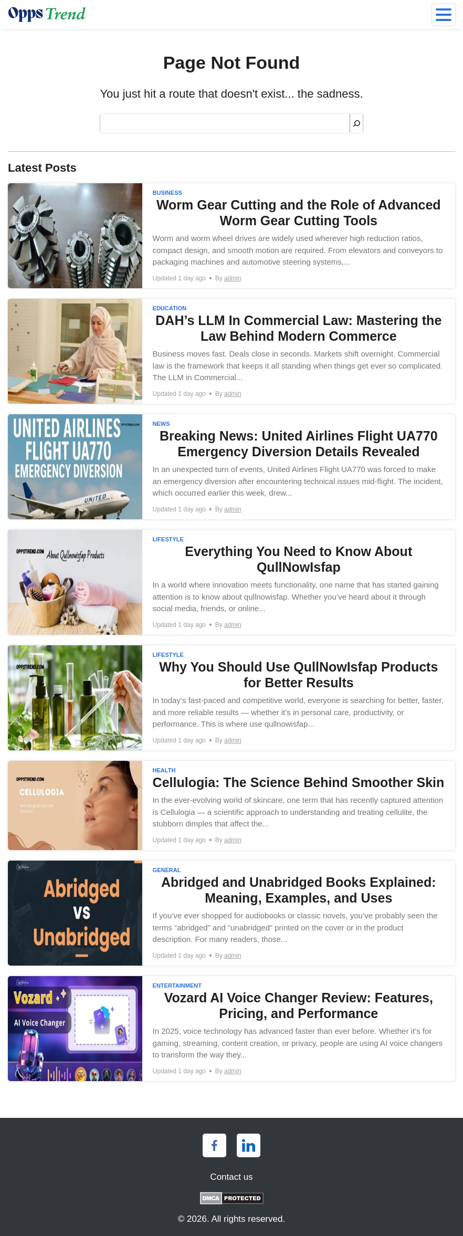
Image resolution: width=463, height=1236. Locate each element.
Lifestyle (168, 539)
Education (170, 308)
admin (232, 278)
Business (167, 193)
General (167, 870)
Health (164, 770)
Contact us (231, 1177)
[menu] (443, 14)
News (161, 424)
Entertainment (177, 985)
